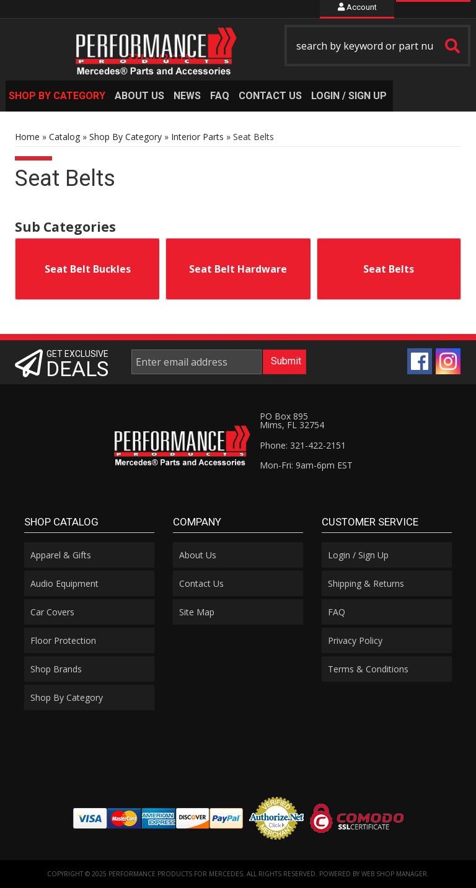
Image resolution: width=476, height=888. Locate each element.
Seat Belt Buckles (88, 269)
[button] (377, 45)
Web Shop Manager (394, 873)
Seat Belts (388, 269)
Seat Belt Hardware (238, 269)
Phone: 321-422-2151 (303, 445)
